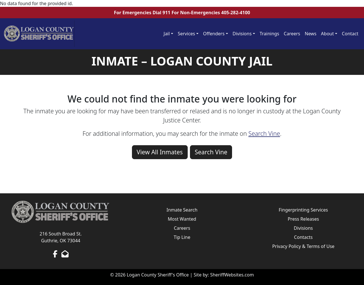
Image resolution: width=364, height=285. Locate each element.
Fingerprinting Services (303, 210)
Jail (167, 33)
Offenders (214, 33)
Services (186, 33)
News (311, 33)
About (327, 33)
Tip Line (182, 237)
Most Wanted (182, 219)
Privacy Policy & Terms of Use (303, 246)
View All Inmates (160, 152)
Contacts (303, 237)
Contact (350, 33)
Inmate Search (182, 210)
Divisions (242, 33)
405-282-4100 (235, 12)
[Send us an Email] (65, 254)
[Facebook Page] (55, 254)
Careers (292, 33)
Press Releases (303, 219)
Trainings (269, 33)
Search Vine (264, 134)
